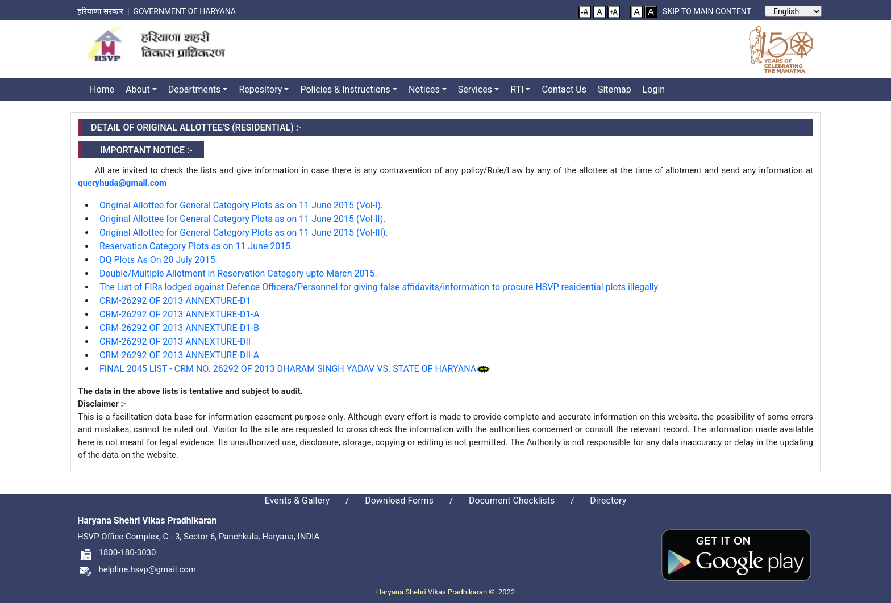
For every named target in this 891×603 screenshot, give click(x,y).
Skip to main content (707, 11)
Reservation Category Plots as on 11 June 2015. (196, 246)
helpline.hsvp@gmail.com (136, 569)
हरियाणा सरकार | (105, 11)
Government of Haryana (185, 11)
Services (475, 89)
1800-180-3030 (116, 552)
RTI (516, 89)
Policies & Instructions (345, 89)
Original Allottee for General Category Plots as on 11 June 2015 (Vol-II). (242, 218)
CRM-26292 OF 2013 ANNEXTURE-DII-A (179, 355)
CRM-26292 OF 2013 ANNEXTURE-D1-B (179, 328)
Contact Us (564, 89)
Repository (260, 89)
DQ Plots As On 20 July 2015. (158, 259)
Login (654, 89)
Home (102, 89)
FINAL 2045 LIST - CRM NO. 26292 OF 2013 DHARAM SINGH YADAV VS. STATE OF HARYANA (287, 368)
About (138, 89)
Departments (194, 89)
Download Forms (399, 500)
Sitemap (614, 89)
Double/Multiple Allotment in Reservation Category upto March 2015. (238, 273)
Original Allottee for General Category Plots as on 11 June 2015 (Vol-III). (243, 232)
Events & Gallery (297, 500)
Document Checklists (512, 500)
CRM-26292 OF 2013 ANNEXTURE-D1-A (179, 314)
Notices (424, 89)
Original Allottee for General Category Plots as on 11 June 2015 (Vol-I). (241, 205)
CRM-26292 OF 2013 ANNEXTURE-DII (175, 341)
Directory (608, 500)
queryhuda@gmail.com (122, 183)
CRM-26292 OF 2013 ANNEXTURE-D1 (175, 300)
